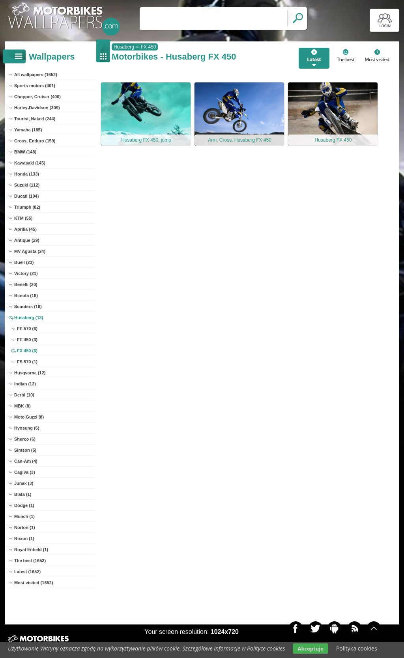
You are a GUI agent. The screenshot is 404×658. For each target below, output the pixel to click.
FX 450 (148, 47)
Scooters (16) (28, 306)
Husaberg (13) (28, 317)
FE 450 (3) (27, 339)
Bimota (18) (26, 295)
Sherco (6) (25, 439)
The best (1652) (30, 560)
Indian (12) (25, 383)
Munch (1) (24, 516)
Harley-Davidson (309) (37, 107)
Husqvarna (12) (29, 372)
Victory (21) (26, 273)
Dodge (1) (24, 505)
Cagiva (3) (24, 472)
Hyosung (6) (26, 428)
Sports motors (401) (34, 85)
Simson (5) (25, 450)
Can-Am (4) (25, 461)
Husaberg (124, 47)
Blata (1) (22, 494)
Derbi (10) (24, 395)
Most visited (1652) (33, 582)
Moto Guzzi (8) (29, 417)
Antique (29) (26, 240)
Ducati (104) (26, 196)
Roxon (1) (24, 538)
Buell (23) (24, 262)
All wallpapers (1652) (35, 74)
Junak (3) (23, 483)
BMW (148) (25, 152)
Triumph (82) (27, 207)
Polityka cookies (356, 648)
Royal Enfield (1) (31, 549)
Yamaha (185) (28, 129)
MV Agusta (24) (29, 251)
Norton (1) (24, 527)
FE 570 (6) (27, 328)
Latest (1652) (27, 571)
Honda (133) (26, 174)
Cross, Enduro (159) (35, 140)
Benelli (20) (25, 284)
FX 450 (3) (27, 350)
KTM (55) (23, 218)
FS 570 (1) (27, 361)
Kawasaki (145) (29, 163)
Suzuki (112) (26, 185)
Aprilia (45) (25, 229)
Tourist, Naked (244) (34, 118)
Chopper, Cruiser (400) (37, 96)
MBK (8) (22, 406)
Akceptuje (310, 648)
